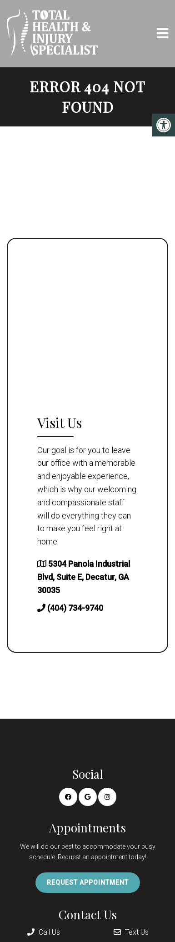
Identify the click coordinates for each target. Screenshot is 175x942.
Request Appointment (88, 882)
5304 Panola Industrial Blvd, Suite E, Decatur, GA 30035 (83, 577)
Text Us (131, 932)
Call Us (43, 932)
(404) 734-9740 (75, 608)
